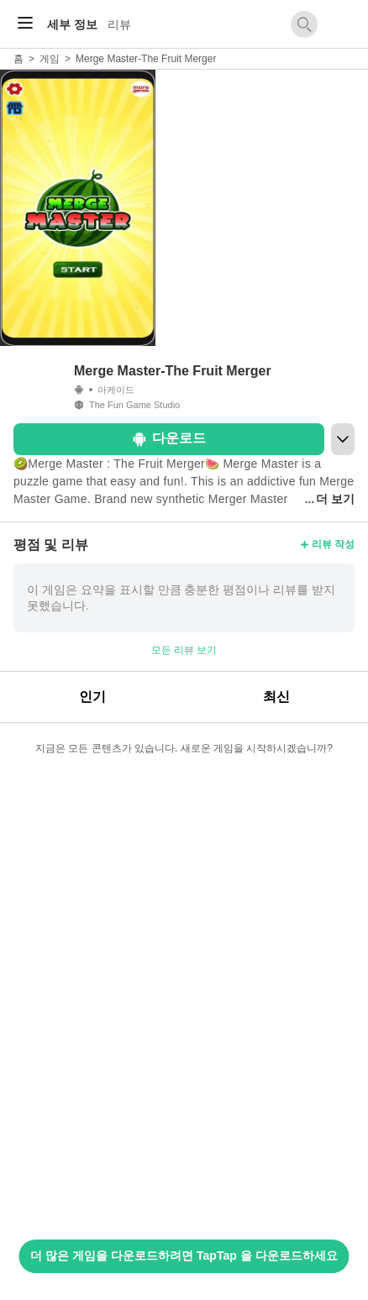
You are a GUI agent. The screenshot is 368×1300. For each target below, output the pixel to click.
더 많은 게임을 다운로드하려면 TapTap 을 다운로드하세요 (183, 1255)
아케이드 (115, 390)
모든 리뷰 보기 (184, 650)
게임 (49, 59)
